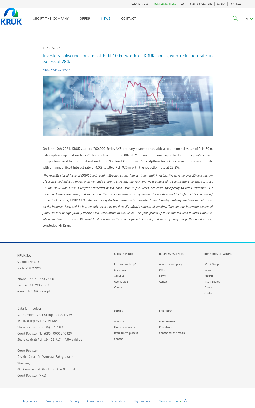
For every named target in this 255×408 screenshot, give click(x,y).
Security (74, 401)
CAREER (221, 3)
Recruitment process (126, 333)
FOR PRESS (235, 3)
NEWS (122, 23)
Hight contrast (142, 401)
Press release (167, 321)
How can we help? (125, 264)
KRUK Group (211, 264)
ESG (182, 3)
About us (119, 275)
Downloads (165, 327)
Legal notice (30, 401)
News (162, 275)
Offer (162, 270)
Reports (208, 275)
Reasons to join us (124, 327)
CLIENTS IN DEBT (140, 3)
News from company (56, 69)
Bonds (208, 287)
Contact (118, 287)
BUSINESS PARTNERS (165, 3)
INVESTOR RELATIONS (200, 3)
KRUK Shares (212, 281)
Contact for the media (172, 333)
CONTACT (145, 23)
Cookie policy (95, 401)
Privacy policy (53, 401)
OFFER (101, 23)
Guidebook (120, 270)
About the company (170, 264)
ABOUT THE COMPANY (68, 23)
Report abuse (118, 401)
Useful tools (121, 281)
